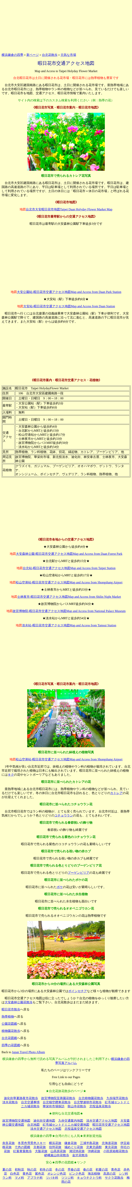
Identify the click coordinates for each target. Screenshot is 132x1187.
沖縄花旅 (94, 1151)
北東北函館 (94, 1147)
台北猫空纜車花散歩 (57, 1102)
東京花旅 (111, 1147)
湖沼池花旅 (77, 1151)
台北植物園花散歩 (90, 1098)
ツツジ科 (67, 1177)
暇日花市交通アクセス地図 (111, 1124)
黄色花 (27, 1173)
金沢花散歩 (80, 1155)
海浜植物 (94, 1173)
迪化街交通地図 (44, 1120)
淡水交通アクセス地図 (101, 1120)
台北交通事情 (30, 1102)
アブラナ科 (35, 1177)
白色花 (14, 1173)
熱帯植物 (8, 1016)
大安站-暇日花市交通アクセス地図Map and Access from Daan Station (69, 306)
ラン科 (7, 1177)
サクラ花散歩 (114, 1177)
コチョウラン (63, 815)
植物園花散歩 (11, 1030)
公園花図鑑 (9, 1023)
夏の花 (7, 1169)
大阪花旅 (41, 1151)
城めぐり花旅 (73, 1147)
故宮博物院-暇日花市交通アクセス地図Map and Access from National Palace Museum (69, 611)
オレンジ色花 (56, 1173)
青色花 (115, 1169)
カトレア (116, 793)
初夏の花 (102, 1169)
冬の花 (59, 1169)
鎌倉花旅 (70, 1143)
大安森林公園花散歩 (19, 1002)
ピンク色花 (77, 1173)
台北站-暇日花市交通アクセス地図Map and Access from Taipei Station (69, 568)
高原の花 (109, 1173)
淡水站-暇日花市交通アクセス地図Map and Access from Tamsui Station (69, 625)
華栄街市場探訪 (53, 1106)
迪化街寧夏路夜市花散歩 (21, 1098)
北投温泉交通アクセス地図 (83, 1128)
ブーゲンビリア (78, 872)
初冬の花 (46, 1169)
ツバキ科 (52, 1177)
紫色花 (39, 1173)
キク (11, 774)
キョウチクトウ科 (89, 1177)
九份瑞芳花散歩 (117, 1098)
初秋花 (19, 1169)
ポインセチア (77, 991)
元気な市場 (68, 54)
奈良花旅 (8, 1143)
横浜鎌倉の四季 (12, 54)
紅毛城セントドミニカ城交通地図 (66, 1124)
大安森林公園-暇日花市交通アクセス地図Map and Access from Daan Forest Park (69, 553)
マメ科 (19, 1177)
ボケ (60, 887)
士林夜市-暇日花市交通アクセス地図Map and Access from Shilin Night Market (69, 596)
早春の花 (74, 1169)
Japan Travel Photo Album (28, 1052)
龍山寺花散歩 (77, 1106)
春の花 (87, 1169)
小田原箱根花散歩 (115, 1151)
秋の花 (31, 1169)
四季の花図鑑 (11, 1045)
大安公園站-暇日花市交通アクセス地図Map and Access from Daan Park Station (69, 292)
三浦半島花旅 (89, 1143)
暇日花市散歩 (11, 1009)
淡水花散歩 (10, 1102)
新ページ (32, 54)
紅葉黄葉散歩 (22, 1151)
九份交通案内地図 (70, 1120)
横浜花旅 (55, 1143)
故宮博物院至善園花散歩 (58, 1098)
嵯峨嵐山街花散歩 (56, 1155)
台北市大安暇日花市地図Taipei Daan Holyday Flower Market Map (69, 209)
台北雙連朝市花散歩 (88, 1102)
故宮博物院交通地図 (16, 1120)
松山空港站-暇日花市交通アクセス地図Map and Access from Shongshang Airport (69, 582)
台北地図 (33, 1124)
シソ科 (123, 1173)
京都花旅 (39, 1147)
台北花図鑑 (9, 1038)
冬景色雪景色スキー (32, 1143)
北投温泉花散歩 (100, 1106)
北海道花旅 (109, 1143)
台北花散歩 (49, 54)
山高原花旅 (58, 1151)
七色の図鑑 (22, 1147)
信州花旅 (55, 1147)
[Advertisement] (66, 26)
